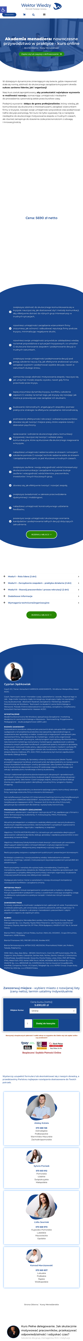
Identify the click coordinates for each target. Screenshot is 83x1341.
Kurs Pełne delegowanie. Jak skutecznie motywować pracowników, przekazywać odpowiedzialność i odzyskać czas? (49, 1330)
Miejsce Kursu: (17, 1010)
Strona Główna (31, 48)
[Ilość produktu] (28, 1023)
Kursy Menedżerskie (49, 48)
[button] (44, 14)
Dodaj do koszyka (45, 1023)
